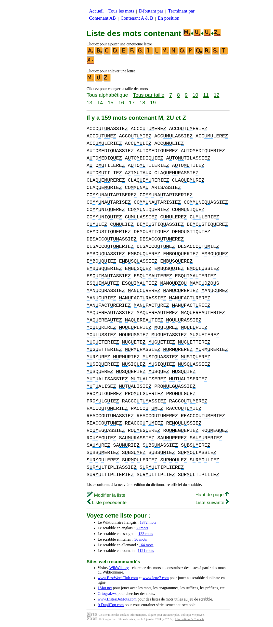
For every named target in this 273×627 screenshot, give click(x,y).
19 (153, 102)
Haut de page (212, 494)
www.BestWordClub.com (118, 578)
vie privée (198, 614)
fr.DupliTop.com (111, 605)
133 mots (146, 534)
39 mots (142, 528)
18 (142, 102)
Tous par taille (148, 95)
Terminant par (181, 10)
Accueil (96, 10)
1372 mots (148, 522)
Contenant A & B (136, 18)
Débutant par (151, 10)
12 (216, 95)
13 (89, 102)
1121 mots (146, 550)
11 (206, 95)
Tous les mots (121, 10)
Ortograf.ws (107, 593)
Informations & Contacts (189, 619)
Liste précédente (107, 502)
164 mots (146, 545)
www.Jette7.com (156, 578)
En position (168, 18)
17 (132, 102)
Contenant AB (102, 18)
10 (195, 95)
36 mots (140, 539)
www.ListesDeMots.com (117, 599)
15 (110, 102)
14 (100, 102)
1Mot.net (105, 588)
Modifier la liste (106, 495)
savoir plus (173, 614)
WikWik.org (119, 568)
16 (121, 102)
